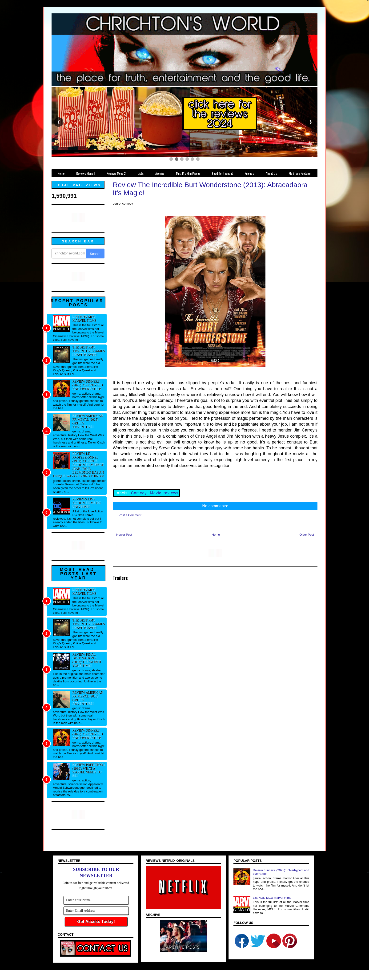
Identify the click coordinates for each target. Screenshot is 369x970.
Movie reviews (164, 493)
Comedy (138, 493)
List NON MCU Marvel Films (84, 318)
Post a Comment (130, 515)
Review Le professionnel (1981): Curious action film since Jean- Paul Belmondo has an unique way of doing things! (78, 465)
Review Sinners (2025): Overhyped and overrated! (87, 385)
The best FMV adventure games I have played (88, 351)
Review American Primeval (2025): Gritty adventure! (88, 421)
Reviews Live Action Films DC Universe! (86, 503)
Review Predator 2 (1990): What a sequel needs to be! (88, 770)
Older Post (307, 534)
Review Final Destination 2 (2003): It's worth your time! (86, 660)
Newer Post (124, 534)
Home (216, 534)
